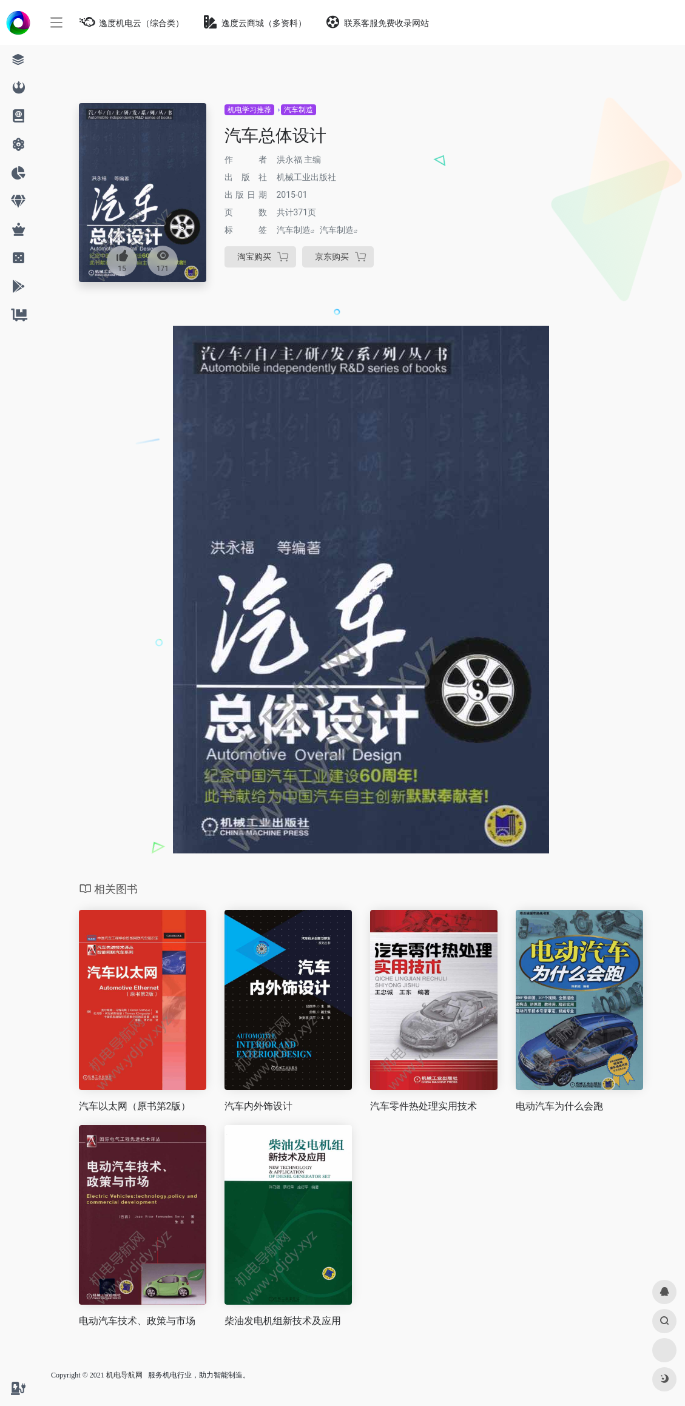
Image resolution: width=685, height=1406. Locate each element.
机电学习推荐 (249, 110)
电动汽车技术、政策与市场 (137, 1321)
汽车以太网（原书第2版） (135, 1106)
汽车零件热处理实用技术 (423, 1106)
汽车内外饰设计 (258, 1106)
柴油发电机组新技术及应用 (282, 1321)
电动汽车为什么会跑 (559, 1106)
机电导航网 (124, 1375)
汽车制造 (298, 110)
